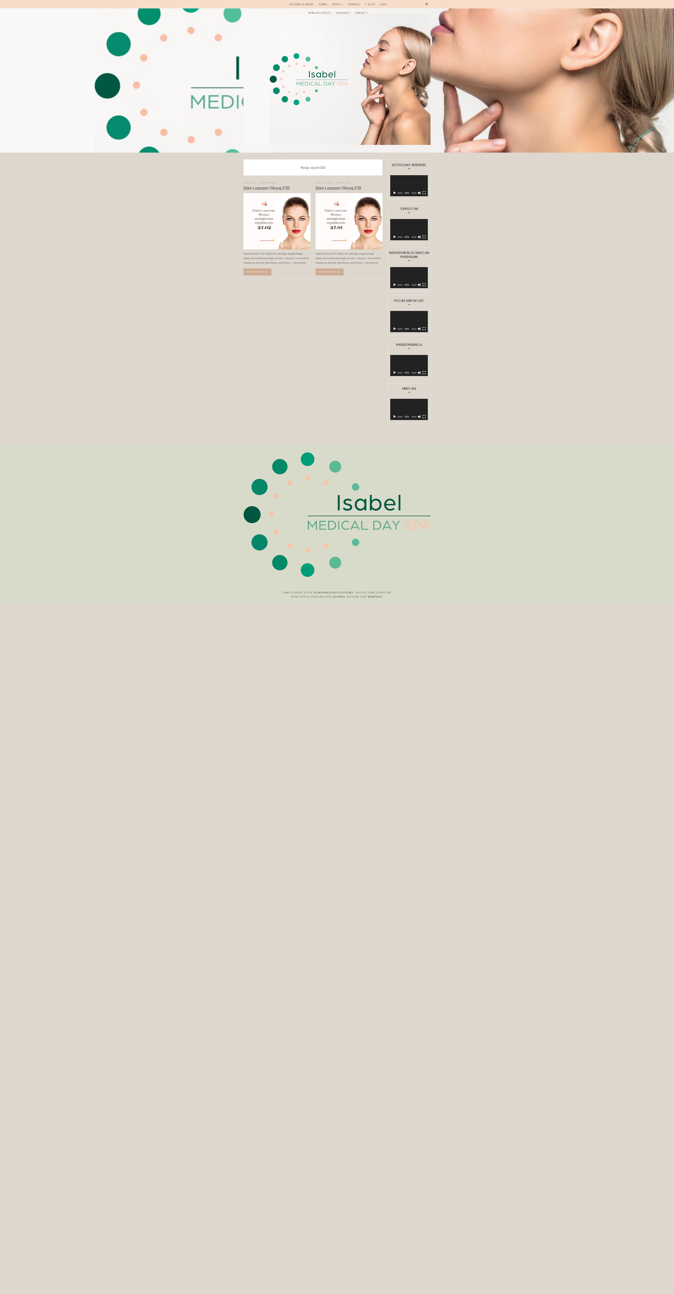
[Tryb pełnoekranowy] (420, 183)
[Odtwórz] (394, 183)
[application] (406, 180)
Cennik (323, 4)
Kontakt (361, 12)
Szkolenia (342, 12)
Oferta (336, 4)
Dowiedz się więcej (257, 271)
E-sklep (370, 4)
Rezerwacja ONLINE (301, 4)
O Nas (383, 4)
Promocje (354, 4)
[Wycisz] (416, 183)
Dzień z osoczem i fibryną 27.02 (266, 187)
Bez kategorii (250, 182)
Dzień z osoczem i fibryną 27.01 (338, 187)
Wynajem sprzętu (320, 12)
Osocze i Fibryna (324, 182)
